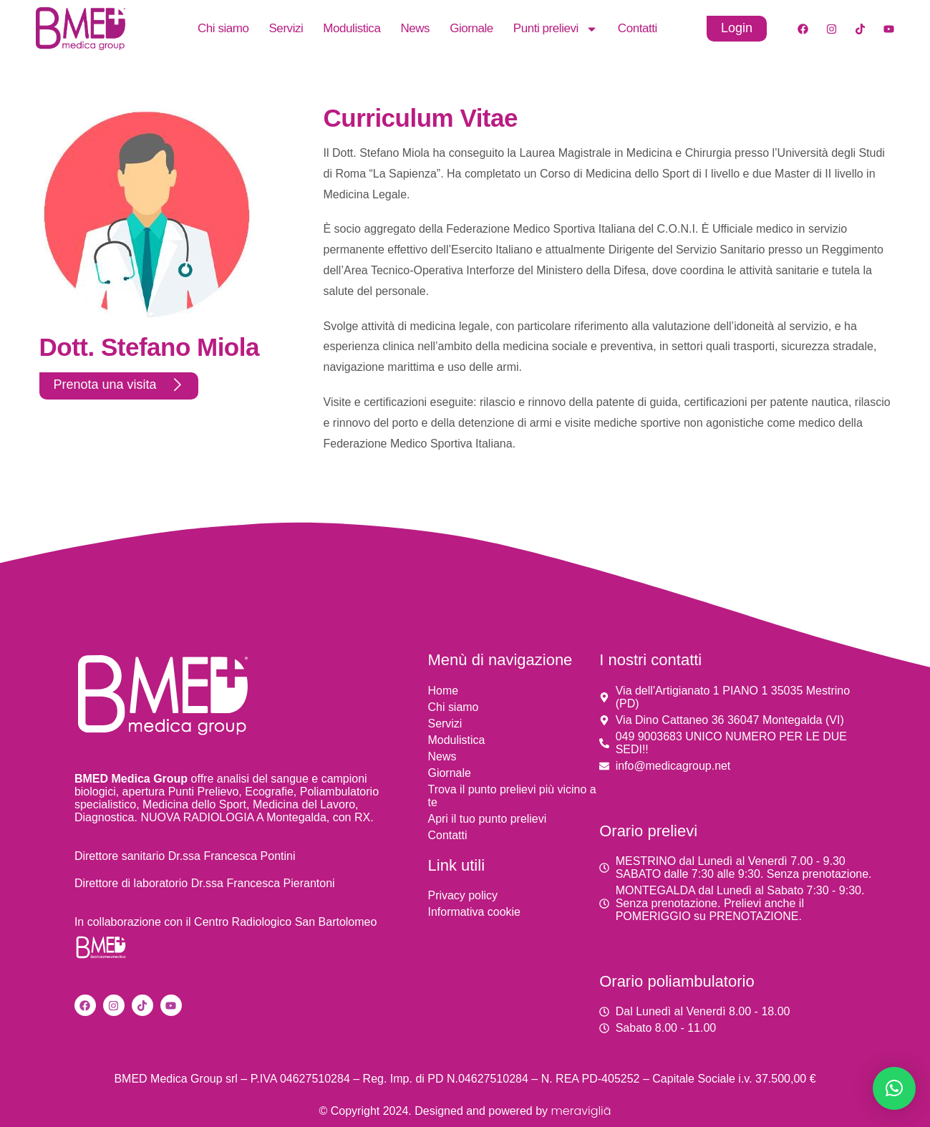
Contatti (637, 28)
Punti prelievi (555, 28)
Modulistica (351, 28)
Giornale (471, 28)
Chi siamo (223, 28)
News (415, 28)
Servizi (285, 28)
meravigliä (581, 1111)
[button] (894, 1088)
